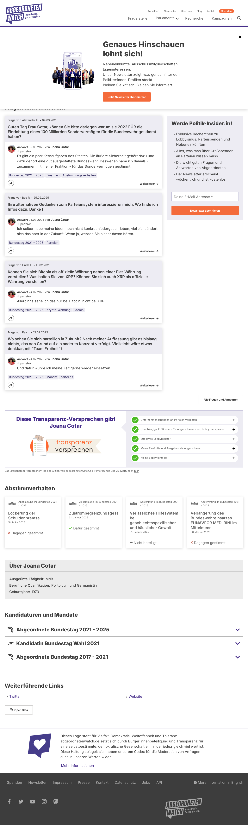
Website (135, 696)
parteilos (66, 377)
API (159, 782)
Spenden (226, 11)
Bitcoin (79, 310)
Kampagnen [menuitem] (222, 18)
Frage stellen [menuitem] (139, 18)
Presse (84, 782)
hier (136, 470)
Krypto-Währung (58, 310)
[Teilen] (11, 183)
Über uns (186, 11)
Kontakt (211, 11)
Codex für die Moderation (155, 752)
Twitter (15, 696)
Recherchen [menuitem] (195, 18)
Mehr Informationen (77, 766)
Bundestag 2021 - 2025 (26, 175)
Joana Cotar (60, 147)
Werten (94, 757)
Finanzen (52, 175)
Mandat (51, 377)
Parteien (52, 243)
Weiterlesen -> (149, 183)
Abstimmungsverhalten (79, 175)
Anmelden (153, 11)
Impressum (62, 782)
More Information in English (218, 782)
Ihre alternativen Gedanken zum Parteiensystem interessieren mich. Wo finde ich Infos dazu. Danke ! (83, 207)
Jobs (146, 782)
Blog (199, 11)
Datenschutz (125, 782)
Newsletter (170, 11)
